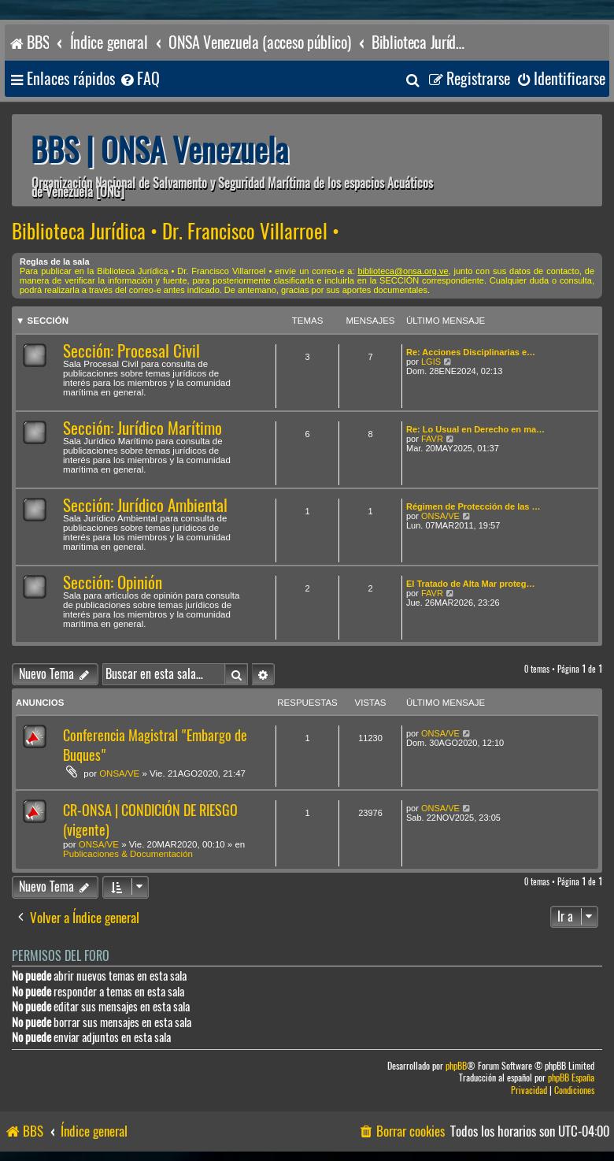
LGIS (431, 361)
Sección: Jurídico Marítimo (142, 428)
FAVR (432, 438)
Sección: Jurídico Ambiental (145, 505)
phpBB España (571, 1078)
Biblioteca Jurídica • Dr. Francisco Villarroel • (175, 231)
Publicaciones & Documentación (128, 854)
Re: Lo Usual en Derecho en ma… (475, 429)
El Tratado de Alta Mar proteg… (470, 583)
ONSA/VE (440, 516)
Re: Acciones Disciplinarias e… (470, 352)
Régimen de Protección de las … (473, 506)
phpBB (456, 1066)
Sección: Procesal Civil (131, 350)
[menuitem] (139, 79)
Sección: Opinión (112, 582)
